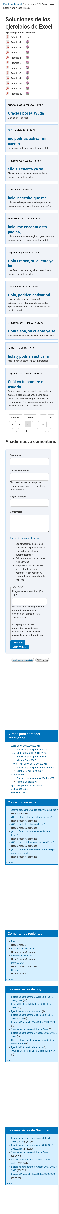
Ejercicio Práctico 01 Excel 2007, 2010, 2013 (33, 1176)
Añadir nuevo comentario (23, 663)
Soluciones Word (19, 795)
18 (44, 424)
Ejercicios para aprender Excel (32, 759)
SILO (10, 130)
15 (21, 424)
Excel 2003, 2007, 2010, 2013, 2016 (29, 756)
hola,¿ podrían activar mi (29, 356)
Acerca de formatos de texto (24, 541)
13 (52, 417)
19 (52, 424)
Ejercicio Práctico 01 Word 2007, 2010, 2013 (33, 1025)
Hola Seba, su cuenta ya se (31, 331)
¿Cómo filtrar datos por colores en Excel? (31, 820)
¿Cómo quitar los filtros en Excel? (28, 827)
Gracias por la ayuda (26, 113)
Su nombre (15, 455)
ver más (10, 865)
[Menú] (52, 6)
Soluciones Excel (19, 791)
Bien (13, 944)
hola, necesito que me (27, 198)
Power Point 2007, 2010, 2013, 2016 (29, 766)
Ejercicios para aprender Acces (26, 788)
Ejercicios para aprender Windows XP (35, 781)
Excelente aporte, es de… (23, 951)
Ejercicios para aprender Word (32, 752)
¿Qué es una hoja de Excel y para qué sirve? (33, 1053)
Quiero (14, 973)
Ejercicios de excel (12, 4)
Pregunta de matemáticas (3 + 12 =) (27, 596)
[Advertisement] (29, 699)
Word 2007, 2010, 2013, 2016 (25, 748)
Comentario (16, 511)
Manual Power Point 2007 (30, 773)
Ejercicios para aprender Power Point (35, 770)
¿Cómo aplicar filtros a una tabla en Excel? (32, 845)
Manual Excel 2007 (26, 763)
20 (16, 431)
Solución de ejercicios (22, 958)
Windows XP (17, 777)
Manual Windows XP (27, 784)
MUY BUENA (17, 965)
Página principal (18, 496)
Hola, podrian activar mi (29, 295)
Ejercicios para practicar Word (26, 1014)
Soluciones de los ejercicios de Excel (29, 1032)
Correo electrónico (19, 470)
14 (13, 424)
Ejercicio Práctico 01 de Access (27, 1050)
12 (44, 417)
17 (36, 424)
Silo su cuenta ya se (25, 169)
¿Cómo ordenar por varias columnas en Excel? (34, 812)
